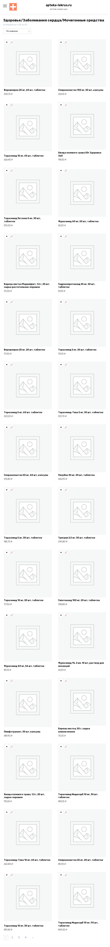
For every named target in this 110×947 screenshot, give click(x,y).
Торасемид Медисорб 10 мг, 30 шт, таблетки (78, 796)
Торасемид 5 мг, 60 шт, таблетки (23, 412)
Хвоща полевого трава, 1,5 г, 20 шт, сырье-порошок (24, 796)
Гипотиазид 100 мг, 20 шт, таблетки (79, 600)
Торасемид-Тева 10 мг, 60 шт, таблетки (27, 860)
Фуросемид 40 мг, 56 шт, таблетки (24, 666)
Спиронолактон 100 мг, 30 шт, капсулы (80, 90)
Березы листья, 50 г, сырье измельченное (74, 730)
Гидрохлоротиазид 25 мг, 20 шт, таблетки (76, 286)
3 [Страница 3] (19, 937)
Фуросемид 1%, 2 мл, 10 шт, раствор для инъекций (81, 664)
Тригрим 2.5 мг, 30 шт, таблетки (76, 537)
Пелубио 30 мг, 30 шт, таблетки (76, 475)
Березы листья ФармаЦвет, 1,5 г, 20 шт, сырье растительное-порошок (27, 286)
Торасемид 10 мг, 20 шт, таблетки (23, 600)
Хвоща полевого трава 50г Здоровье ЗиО (79, 154)
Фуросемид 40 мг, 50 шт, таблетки (78, 221)
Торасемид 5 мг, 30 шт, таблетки (23, 537)
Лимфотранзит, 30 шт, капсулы (22, 731)
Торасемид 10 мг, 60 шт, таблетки (23, 156)
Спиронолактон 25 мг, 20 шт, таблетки (80, 860)
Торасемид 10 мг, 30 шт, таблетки (23, 926)
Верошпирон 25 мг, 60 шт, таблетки (24, 90)
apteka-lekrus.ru (59, 5)
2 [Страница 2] (12, 937)
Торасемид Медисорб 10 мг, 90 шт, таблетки (78, 924)
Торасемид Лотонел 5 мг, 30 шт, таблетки (22, 220)
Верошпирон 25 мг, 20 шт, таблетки (24, 349)
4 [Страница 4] (25, 937)
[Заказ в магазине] (17, 31)
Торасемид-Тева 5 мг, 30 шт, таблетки (80, 412)
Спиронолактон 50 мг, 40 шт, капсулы (26, 475)
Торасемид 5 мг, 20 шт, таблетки (77, 349)
